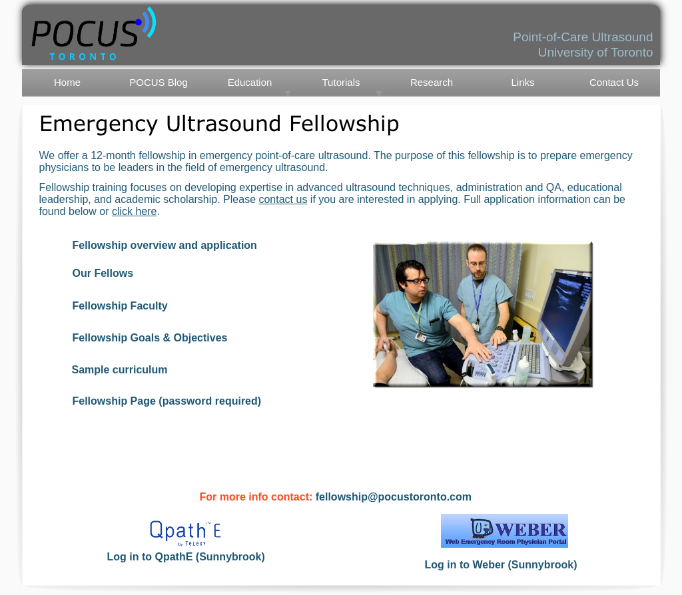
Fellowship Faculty (120, 305)
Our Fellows (103, 273)
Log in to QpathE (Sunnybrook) (186, 556)
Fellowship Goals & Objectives (150, 337)
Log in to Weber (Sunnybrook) (501, 564)
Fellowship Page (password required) (167, 401)
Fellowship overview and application (165, 245)
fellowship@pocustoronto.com (394, 496)
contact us (282, 199)
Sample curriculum (120, 369)
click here (134, 211)
